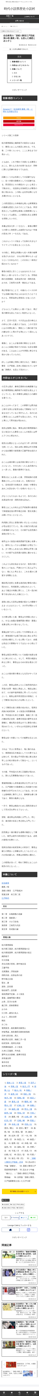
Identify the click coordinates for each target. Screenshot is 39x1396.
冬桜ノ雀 (15, 1124)
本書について (17, 69)
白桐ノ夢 (28, 1117)
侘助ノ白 (28, 1124)
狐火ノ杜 (18, 1090)
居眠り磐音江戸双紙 (8, 1208)
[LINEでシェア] (33, 1217)
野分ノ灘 (28, 1109)
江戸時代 (5, 898)
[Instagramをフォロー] (28, 1230)
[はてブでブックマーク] (24, 1217)
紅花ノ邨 (8, 1121)
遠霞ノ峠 (14, 1094)
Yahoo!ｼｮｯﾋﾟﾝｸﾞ (18, 124)
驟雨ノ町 (28, 1102)
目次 (15, 73)
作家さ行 (5, 1200)
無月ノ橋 (8, 1098)
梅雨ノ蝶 (15, 1109)
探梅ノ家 (21, 1098)
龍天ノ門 (26, 1087)
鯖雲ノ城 (8, 1113)
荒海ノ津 (21, 1113)
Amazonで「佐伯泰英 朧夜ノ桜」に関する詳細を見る (18, 110)
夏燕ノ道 (15, 1102)
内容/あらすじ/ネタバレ (20, 65)
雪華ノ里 (14, 1087)
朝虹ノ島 (27, 1094)
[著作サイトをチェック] (10, 1230)
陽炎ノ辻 (10, 1083)
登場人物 (17, 76)
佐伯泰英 (5, 883)
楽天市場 (18, 121)
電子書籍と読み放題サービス (19, 1191)
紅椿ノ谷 (21, 1105)
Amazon (19, 117)
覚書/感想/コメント (19, 62)
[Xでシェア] (6, 1217)
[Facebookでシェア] (15, 1217)
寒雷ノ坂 (22, 1083)
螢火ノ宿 (8, 1105)
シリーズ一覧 (17, 80)
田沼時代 (20, 1208)
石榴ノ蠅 (21, 1121)
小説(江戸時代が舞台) (17, 1204)
